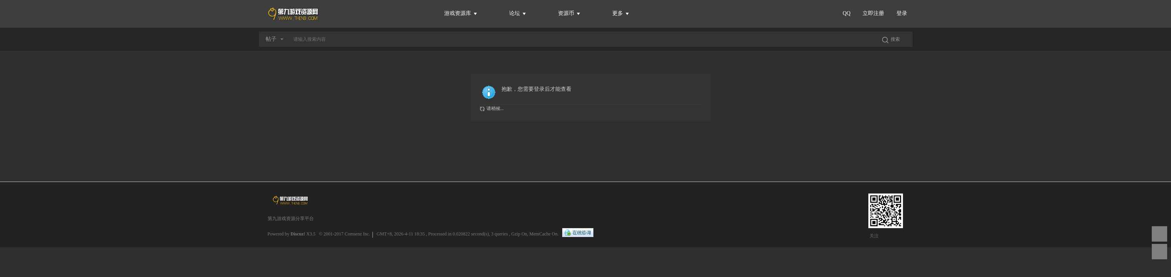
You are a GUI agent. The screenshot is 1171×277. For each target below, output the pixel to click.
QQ (846, 13)
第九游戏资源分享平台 (291, 218)
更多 (620, 13)
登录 (901, 13)
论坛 (517, 13)
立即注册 (873, 13)
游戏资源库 (460, 13)
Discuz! (298, 234)
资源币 (569, 13)
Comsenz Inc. (357, 234)
